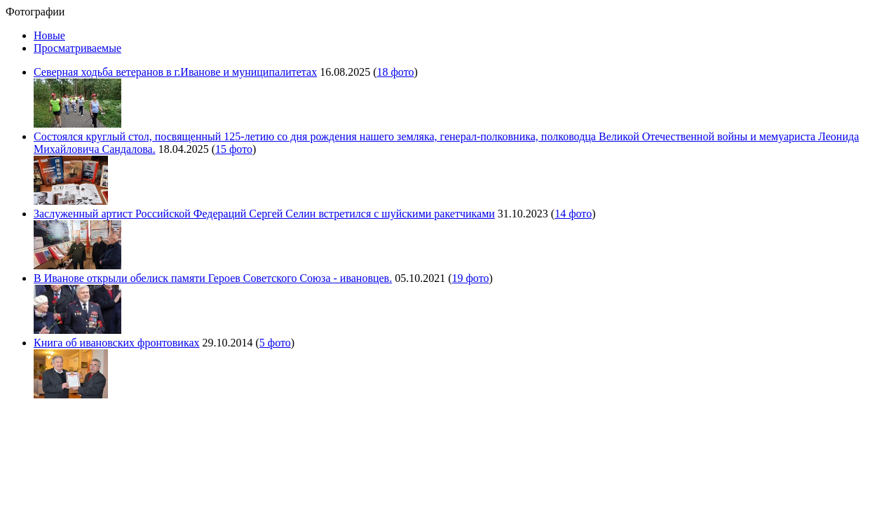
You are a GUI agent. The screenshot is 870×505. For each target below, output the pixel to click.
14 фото (573, 214)
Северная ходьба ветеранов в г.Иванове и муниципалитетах (175, 72)
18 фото (395, 72)
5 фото (275, 343)
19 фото (470, 278)
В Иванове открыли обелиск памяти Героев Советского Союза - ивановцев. (213, 278)
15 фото (233, 149)
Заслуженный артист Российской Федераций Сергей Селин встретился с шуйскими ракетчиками (264, 214)
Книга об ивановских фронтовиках (117, 343)
